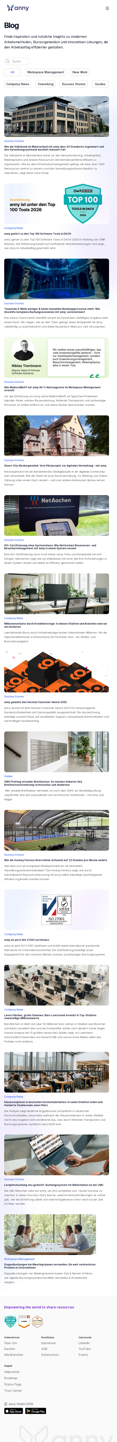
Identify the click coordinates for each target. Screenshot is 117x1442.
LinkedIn (84, 1343)
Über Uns (10, 1343)
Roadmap (10, 1378)
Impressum (48, 1343)
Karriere (9, 1349)
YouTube (85, 1349)
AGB (44, 1349)
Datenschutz (50, 1354)
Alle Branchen (13, 1354)
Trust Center (13, 1390)
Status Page (12, 1384)
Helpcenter (12, 1372)
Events (83, 1354)
